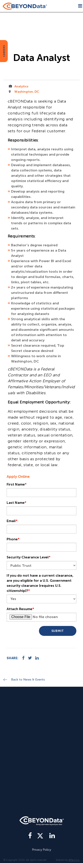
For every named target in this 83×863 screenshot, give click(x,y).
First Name (17, 484)
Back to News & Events (28, 679)
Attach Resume (20, 609)
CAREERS (4, 51)
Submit (57, 631)
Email (12, 521)
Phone (13, 539)
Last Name (16, 503)
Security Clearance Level (28, 557)
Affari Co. (74, 860)
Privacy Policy (41, 850)
